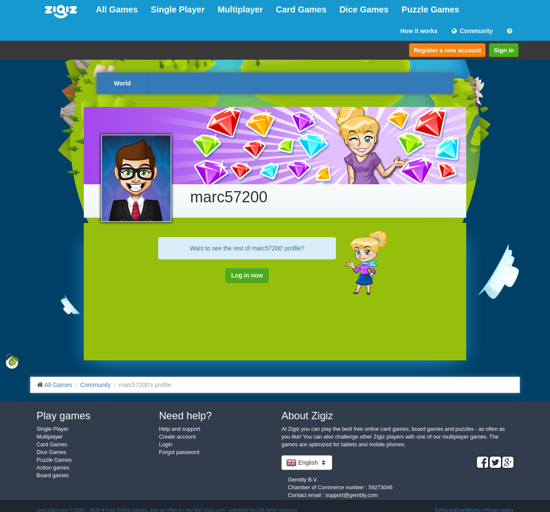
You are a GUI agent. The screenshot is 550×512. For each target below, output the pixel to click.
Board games (53, 475)
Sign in (504, 50)
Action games (53, 468)
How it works (418, 30)
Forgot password (179, 452)
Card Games (301, 9)
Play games (63, 415)
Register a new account (447, 50)
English (306, 462)
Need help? (185, 415)
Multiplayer (240, 9)
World (122, 83)
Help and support (179, 429)
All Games (117, 9)
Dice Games (364, 9)
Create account (177, 437)
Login (165, 445)
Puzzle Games (430, 9)
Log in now (247, 275)
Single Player (178, 9)
